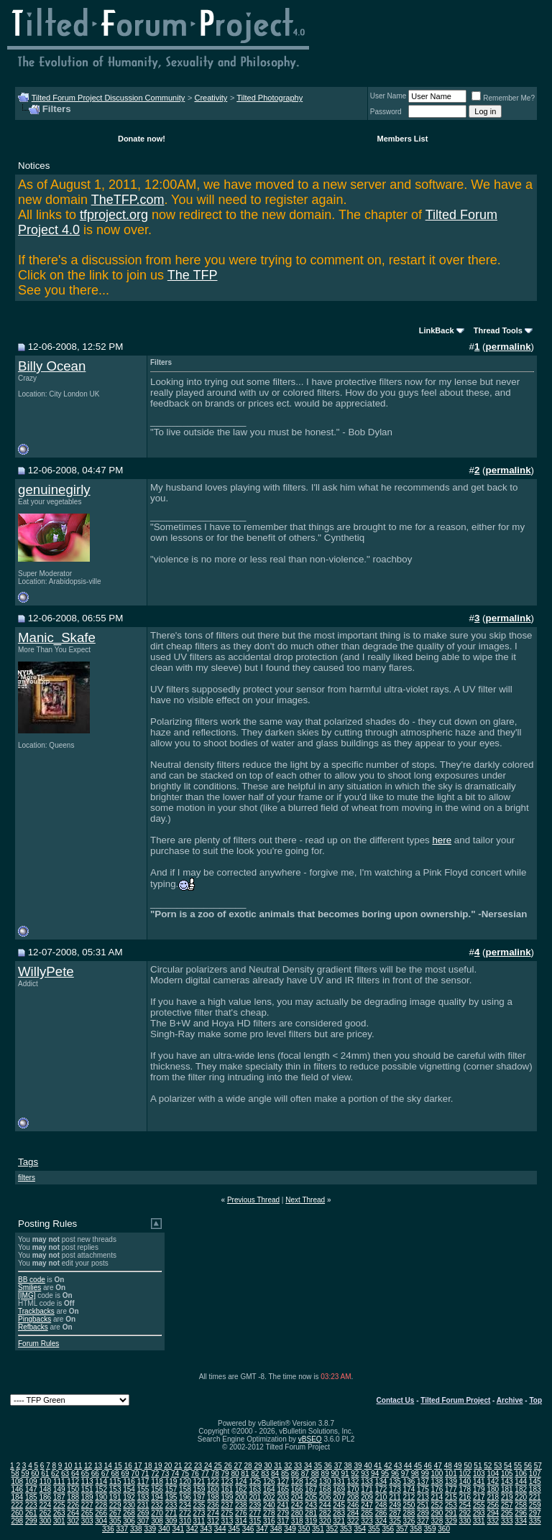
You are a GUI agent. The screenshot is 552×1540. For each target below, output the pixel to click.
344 (220, 1529)
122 (213, 1481)
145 (535, 1481)
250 (409, 1505)
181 (507, 1489)
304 (101, 1521)
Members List (402, 138)
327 (423, 1521)
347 (262, 1529)
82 (255, 1474)
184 (17, 1497)
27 (238, 1466)
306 (129, 1521)
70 (135, 1474)
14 (108, 1466)
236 (213, 1505)
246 (353, 1505)
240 (269, 1505)
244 (325, 1505)
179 (479, 1489)
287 (395, 1513)
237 (227, 1505)
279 (283, 1513)
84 (275, 1474)
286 (381, 1513)
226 (73, 1505)
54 (508, 1466)
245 (339, 1505)
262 (45, 1513)
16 (128, 1466)
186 (45, 1497)
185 (31, 1497)
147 (31, 1489)
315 (255, 1521)
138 (437, 1481)
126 (269, 1481)
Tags (28, 1161)
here (441, 840)
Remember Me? (503, 98)
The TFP (192, 275)
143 (507, 1481)
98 (415, 1474)
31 (278, 1466)
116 (129, 1481)
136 (409, 1481)
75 (185, 1474)
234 (185, 1505)
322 (353, 1521)
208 (353, 1497)
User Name (388, 96)
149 (59, 1489)
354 (360, 1529)
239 (255, 1505)
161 (227, 1489)
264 (73, 1513)
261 (31, 1513)
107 (535, 1474)
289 (423, 1513)
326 (409, 1521)
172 (381, 1489)
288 (409, 1513)
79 (225, 1474)
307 (143, 1521)
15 (118, 1466)
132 (353, 1481)
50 (468, 1466)
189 (87, 1497)
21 (178, 1466)
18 (148, 1466)
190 (101, 1497)
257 (507, 1505)
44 (408, 1466)
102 (465, 1474)
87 (305, 1474)
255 (479, 1505)
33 (298, 1466)
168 (325, 1489)
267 (115, 1513)
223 (31, 1505)
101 (451, 1474)
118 (157, 1481)
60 (35, 1474)
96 (395, 1474)
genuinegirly (54, 489)
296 (521, 1513)
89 (325, 1474)
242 (297, 1505)
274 (213, 1513)
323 (367, 1521)
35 (318, 1466)
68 (115, 1474)
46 (428, 1466)
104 (493, 1474)
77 (205, 1474)
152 (101, 1489)
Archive (510, 1400)
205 (311, 1497)
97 (405, 1474)
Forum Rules (38, 1344)
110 (45, 1481)
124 (241, 1481)
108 (17, 1481)
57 (538, 1466)
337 (122, 1529)
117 (143, 1481)
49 (458, 1466)
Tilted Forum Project (455, 1400)
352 (332, 1529)
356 (388, 1529)
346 (248, 1529)
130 (325, 1481)
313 (227, 1521)
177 (451, 1489)
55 (518, 1466)
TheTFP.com (128, 199)
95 (385, 1474)
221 (535, 1497)
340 (164, 1529)
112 (73, 1481)
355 (374, 1529)
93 (365, 1474)
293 (479, 1513)
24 (208, 1466)
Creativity (210, 97)
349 (290, 1529)
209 (367, 1497)
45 (418, 1466)
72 (155, 1474)
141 (479, 1481)
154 (129, 1489)
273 (199, 1513)
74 (175, 1474)
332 (493, 1521)
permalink (508, 346)
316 (269, 1521)
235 (199, 1505)
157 (171, 1489)
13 (98, 1466)
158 (185, 1489)
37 (338, 1466)
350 (304, 1529)
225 (59, 1505)
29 (258, 1466)
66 (95, 1474)
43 (398, 1466)
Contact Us (396, 1400)
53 (498, 1466)
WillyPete (46, 971)
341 (178, 1529)
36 (328, 1466)
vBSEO (310, 1439)
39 (358, 1466)
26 (228, 1466)
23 (198, 1466)
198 (213, 1497)
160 (213, 1489)
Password (386, 112)
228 (101, 1505)
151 (87, 1489)
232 (157, 1505)
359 (430, 1529)
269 (143, 1513)
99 (425, 1474)
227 (87, 1505)
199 (227, 1497)
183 (535, 1489)
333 (507, 1521)
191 (115, 1497)
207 (339, 1497)
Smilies (29, 1287)
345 (234, 1529)
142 (493, 1481)
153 (115, 1489)
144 (521, 1481)
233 (171, 1505)
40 (368, 1466)
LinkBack (436, 330)
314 (241, 1521)
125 (255, 1481)
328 (437, 1521)
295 (507, 1513)
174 (409, 1489)
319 (311, 1521)
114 (101, 1481)
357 (402, 1529)
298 (17, 1521)
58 (15, 1474)
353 (346, 1529)
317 (283, 1521)
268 (129, 1513)
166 (297, 1489)
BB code (31, 1280)
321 (339, 1521)
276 (241, 1513)
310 (185, 1521)
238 (241, 1505)
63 (65, 1474)
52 (488, 1466)
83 (265, 1474)
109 (31, 1481)
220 (521, 1497)
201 (255, 1497)
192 (129, 1497)
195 (171, 1497)
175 (423, 1489)
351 (318, 1529)
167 (311, 1489)
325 (395, 1521)
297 (535, 1513)
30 (268, 1466)
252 (437, 1505)
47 (438, 1466)
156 (157, 1489)
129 (311, 1481)
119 (171, 1481)
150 (73, 1489)
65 (85, 1474)
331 (479, 1521)
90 (335, 1474)
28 (248, 1466)
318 (297, 1521)
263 (59, 1513)
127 (283, 1481)
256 (493, 1505)
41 (378, 1466)
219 (507, 1497)
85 (285, 1474)
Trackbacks (36, 1311)
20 (168, 1466)
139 (451, 1481)
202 (269, 1497)
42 (388, 1466)
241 (283, 1505)
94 (375, 1474)
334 (521, 1521)
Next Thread (305, 1200)
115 (115, 1481)
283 (339, 1513)
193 (143, 1497)
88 (315, 1474)
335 (535, 1521)
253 (451, 1505)
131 (339, 1481)
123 (227, 1481)
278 (269, 1513)
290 (437, 1513)
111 (59, 1481)
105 (507, 1474)
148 (45, 1489)
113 (87, 1481)
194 (157, 1497)
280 (297, 1513)
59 (25, 1474)
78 (215, 1474)
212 (409, 1497)
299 (31, 1521)
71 (145, 1474)
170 (353, 1489)
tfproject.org (114, 215)
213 (423, 1497)
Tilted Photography (269, 97)
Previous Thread (253, 1200)
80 (235, 1474)
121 (199, 1481)
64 (75, 1474)
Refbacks (33, 1327)
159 (199, 1489)
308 (157, 1521)
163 (255, 1489)
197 (199, 1497)
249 (395, 1505)
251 (423, 1505)
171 (367, 1489)
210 (381, 1497)
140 (465, 1481)
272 (185, 1513)
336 (108, 1529)
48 (448, 1466)
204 (297, 1497)
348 (276, 1529)
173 (395, 1489)
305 (115, 1521)
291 (451, 1513)
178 (465, 1489)
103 (479, 1474)
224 (45, 1505)
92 (355, 1474)
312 (213, 1521)
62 (55, 1474)
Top (535, 1400)
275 (227, 1513)
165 (283, 1489)
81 (245, 1474)
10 (68, 1466)
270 (157, 1513)
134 (381, 1481)
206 (325, 1497)
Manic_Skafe (57, 637)
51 (478, 1466)
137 (423, 1481)
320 (325, 1521)
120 (185, 1481)
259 (535, 1505)
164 (269, 1489)
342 (192, 1529)
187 (59, 1497)
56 (528, 1466)
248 (381, 1505)
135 (395, 1481)
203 (283, 1497)
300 (45, 1521)
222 (17, 1505)
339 (150, 1529)
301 (59, 1521)
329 (451, 1521)
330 (465, 1521)
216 (465, 1497)
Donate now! (141, 138)
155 (143, 1489)
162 (241, 1489)
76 (195, 1474)
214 (437, 1497)
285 (367, 1513)
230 (129, 1505)
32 (288, 1466)
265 (87, 1513)
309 (171, 1521)
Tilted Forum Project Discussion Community (108, 97)
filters (26, 1178)
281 (311, 1513)
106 (521, 1474)
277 (255, 1513)
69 (125, 1474)
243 (311, 1505)
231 (143, 1505)
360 (444, 1529)
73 (165, 1474)
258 (521, 1505)
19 (158, 1466)
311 (199, 1521)
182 (521, 1489)
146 (17, 1489)
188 (73, 1497)
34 (308, 1466)
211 (395, 1497)
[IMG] (26, 1295)
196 (185, 1497)
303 (87, 1521)
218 (493, 1497)
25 (218, 1466)
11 (78, 1466)
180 (493, 1489)
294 (493, 1513)
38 (348, 1466)
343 (206, 1529)
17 (138, 1466)
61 (45, 1474)
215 (451, 1497)
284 (353, 1513)
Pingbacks (34, 1319)
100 (437, 1474)
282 (325, 1513)
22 (188, 1466)
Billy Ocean (52, 366)
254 (465, 1505)
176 (437, 1489)
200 (241, 1497)
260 (17, 1513)
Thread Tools (498, 330)
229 (115, 1505)
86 (295, 1474)
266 (101, 1513)
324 (381, 1521)
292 (465, 1513)
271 (171, 1513)
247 (367, 1505)
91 (345, 1474)
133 (367, 1481)
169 (339, 1489)
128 (297, 1481)
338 (136, 1529)
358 (416, 1529)
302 (73, 1521)
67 (105, 1474)
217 (479, 1497)
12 (88, 1466)
